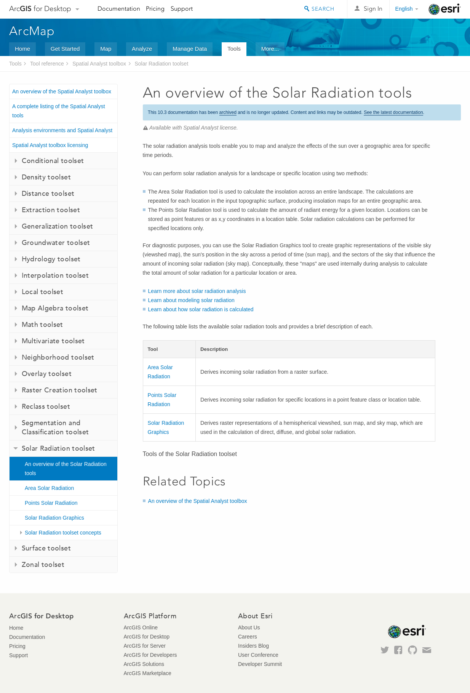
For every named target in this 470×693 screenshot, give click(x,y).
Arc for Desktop (40, 8)
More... (270, 48)
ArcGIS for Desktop (147, 637)
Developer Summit (260, 664)
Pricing (155, 8)
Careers (247, 637)
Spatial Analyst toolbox (99, 64)
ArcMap (32, 31)
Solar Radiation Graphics (54, 518)
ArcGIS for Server (145, 646)
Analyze (142, 48)
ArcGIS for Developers (150, 655)
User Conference (258, 655)
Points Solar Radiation (51, 503)
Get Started (65, 48)
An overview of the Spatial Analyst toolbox (61, 91)
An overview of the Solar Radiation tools (66, 468)
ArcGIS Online (141, 627)
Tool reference (47, 64)
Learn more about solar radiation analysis (197, 291)
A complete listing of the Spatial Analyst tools (58, 110)
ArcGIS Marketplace (147, 673)
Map (105, 48)
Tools (234, 48)
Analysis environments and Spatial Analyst (62, 130)
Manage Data (190, 48)
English (404, 9)
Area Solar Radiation (49, 488)
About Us (249, 627)
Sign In (373, 8)
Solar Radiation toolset (161, 64)
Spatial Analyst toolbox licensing (50, 145)
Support (182, 8)
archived (228, 112)
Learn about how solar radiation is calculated (201, 309)
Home (22, 48)
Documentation (119, 8)
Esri (444, 9)
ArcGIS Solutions (144, 664)
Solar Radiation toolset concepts (63, 533)
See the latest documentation (393, 112)
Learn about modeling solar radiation (191, 300)
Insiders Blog (253, 646)
